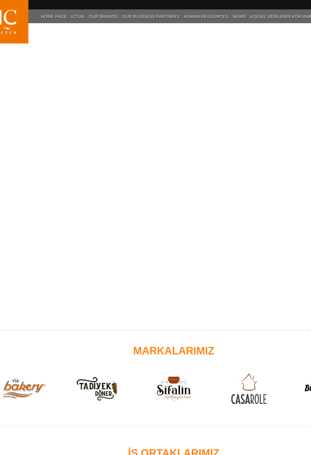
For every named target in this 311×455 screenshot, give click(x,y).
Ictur (78, 16)
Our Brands (103, 16)
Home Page (54, 16)
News (239, 16)
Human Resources (206, 16)
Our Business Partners (151, 16)
